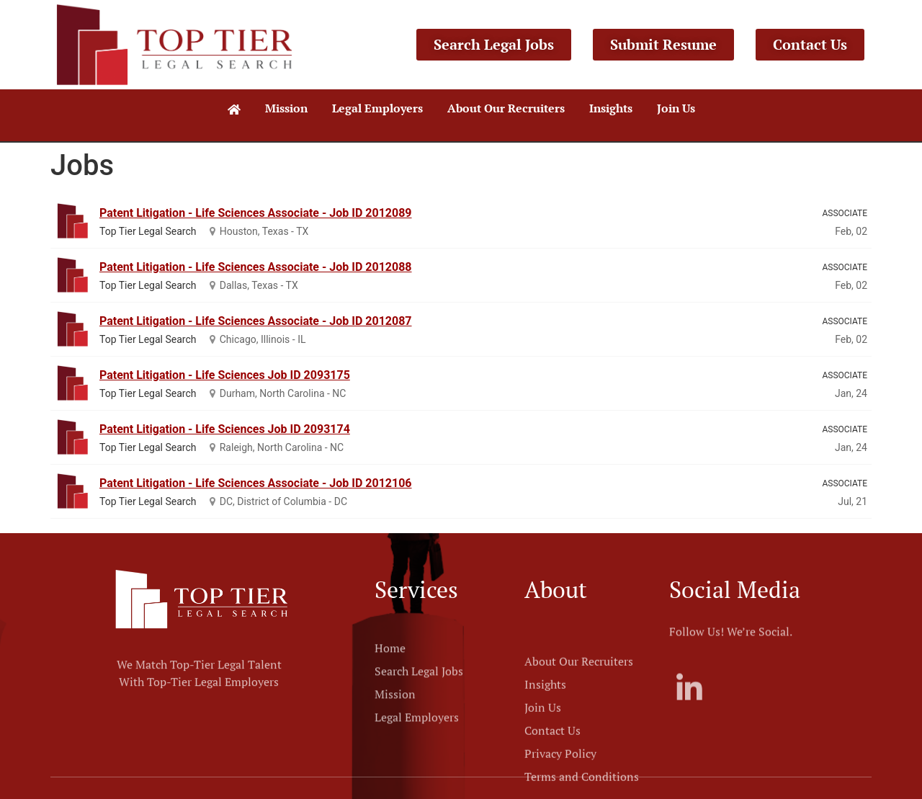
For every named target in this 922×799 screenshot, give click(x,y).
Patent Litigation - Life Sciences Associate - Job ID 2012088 (255, 267)
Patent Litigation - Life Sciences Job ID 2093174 (224, 429)
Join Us (676, 108)
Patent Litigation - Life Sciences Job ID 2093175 (224, 375)
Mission (286, 108)
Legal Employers (377, 108)
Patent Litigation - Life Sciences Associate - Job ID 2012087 (255, 321)
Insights (610, 108)
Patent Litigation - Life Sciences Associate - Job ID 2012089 (255, 213)
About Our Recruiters (506, 108)
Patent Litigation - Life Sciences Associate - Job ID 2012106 (255, 483)
